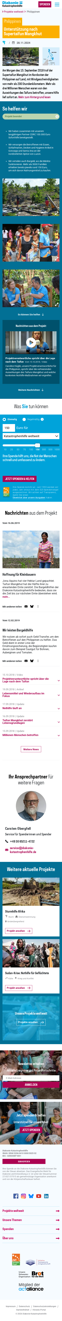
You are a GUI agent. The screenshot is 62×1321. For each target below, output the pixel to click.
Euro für (22, 428)
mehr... (6, 597)
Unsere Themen (12, 1220)
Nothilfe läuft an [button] (12, 708)
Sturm (4, 43)
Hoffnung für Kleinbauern (19, 574)
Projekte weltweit (13, 11)
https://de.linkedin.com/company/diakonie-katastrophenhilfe (46, 1196)
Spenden (8, 1229)
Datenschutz (24, 1306)
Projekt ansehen (18, 930)
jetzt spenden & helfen (19, 479)
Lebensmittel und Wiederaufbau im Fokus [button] (23, 694)
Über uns (8, 1238)
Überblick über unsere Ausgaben (29, 498)
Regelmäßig (33, 419)
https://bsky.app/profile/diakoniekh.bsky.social (31, 1196)
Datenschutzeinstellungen (44, 1306)
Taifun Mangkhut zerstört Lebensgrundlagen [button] (17, 721)
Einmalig (12, 419)
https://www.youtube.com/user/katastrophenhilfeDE (38, 1196)
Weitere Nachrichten (29, 390)
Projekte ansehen (31, 1022)
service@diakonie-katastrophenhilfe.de (23, 850)
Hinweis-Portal (39, 1310)
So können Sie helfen (29, 314)
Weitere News (31, 749)
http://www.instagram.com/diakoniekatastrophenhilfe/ (23, 1196)
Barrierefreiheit (22, 1310)
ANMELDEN (31, 1084)
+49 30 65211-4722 (22, 841)
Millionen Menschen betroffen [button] (20, 735)
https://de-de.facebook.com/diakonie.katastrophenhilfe (15, 1196)
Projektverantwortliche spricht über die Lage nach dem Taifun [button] (25, 680)
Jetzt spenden (31, 1130)
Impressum (11, 1306)
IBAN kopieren (24, 1162)
